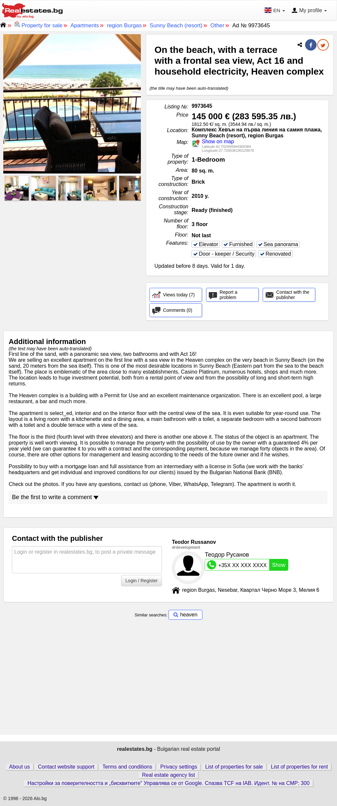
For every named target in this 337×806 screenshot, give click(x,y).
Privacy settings (178, 767)
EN (275, 10)
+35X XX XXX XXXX (247, 564)
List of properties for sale (234, 767)
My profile (309, 11)
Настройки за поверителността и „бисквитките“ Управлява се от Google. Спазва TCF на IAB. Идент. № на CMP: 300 (168, 783)
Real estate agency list (168, 775)
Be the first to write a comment (55, 497)
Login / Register (141, 580)
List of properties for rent (299, 767)
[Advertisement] (72, 249)
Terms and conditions (127, 767)
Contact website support (66, 767)
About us (19, 767)
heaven (188, 614)
